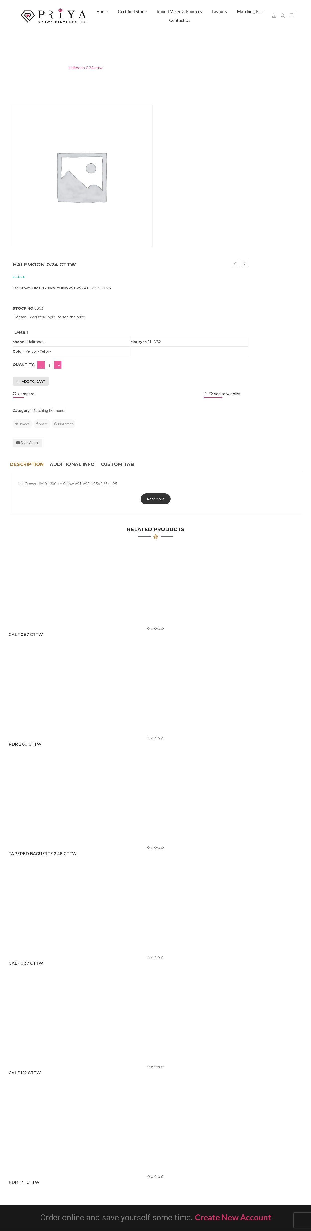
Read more (155, 344)
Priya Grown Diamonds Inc (155, 1220)
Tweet (169, 269)
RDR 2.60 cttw (26, 589)
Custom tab (117, 309)
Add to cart (180, 227)
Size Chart (175, 288)
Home (15, 68)
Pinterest (211, 269)
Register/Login (190, 162)
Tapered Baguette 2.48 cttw (44, 699)
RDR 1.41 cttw (25, 1027)
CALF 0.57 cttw (27, 479)
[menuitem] (102, 11)
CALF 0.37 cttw (27, 808)
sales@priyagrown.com (256, 1167)
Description (27, 309)
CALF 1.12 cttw (26, 918)
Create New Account (233, 1062)
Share (189, 269)
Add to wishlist (277, 239)
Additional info (72, 309)
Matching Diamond (44, 68)
